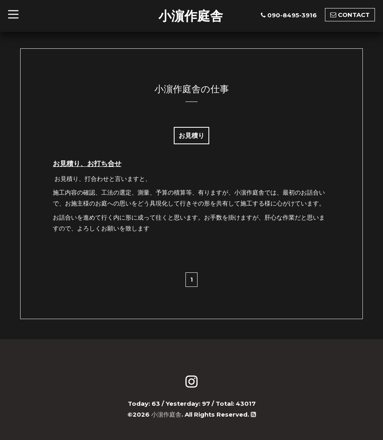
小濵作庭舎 (190, 16)
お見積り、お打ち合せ (87, 164)
